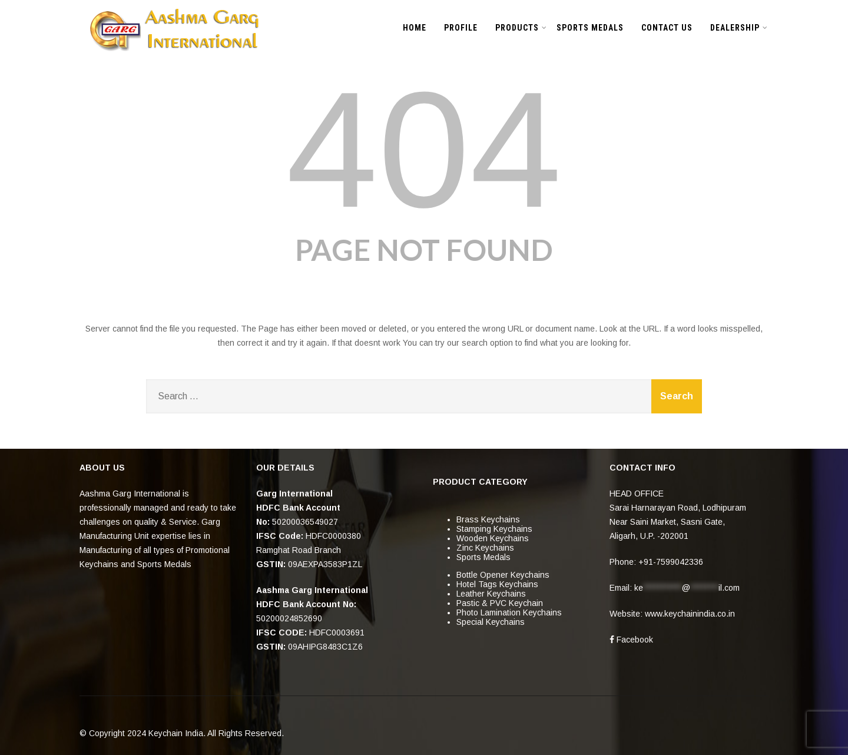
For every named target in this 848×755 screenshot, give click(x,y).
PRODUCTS (521, 27)
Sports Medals (483, 557)
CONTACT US (667, 27)
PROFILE (461, 27)
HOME (414, 27)
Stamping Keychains (494, 529)
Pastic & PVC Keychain (499, 603)
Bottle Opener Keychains (502, 575)
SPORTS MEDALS (590, 27)
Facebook (631, 639)
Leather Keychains (491, 593)
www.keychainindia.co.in (690, 613)
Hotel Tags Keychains (497, 584)
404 (424, 149)
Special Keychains (490, 622)
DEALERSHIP (739, 27)
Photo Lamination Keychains (509, 612)
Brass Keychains (488, 519)
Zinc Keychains (485, 547)
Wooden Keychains (492, 538)
